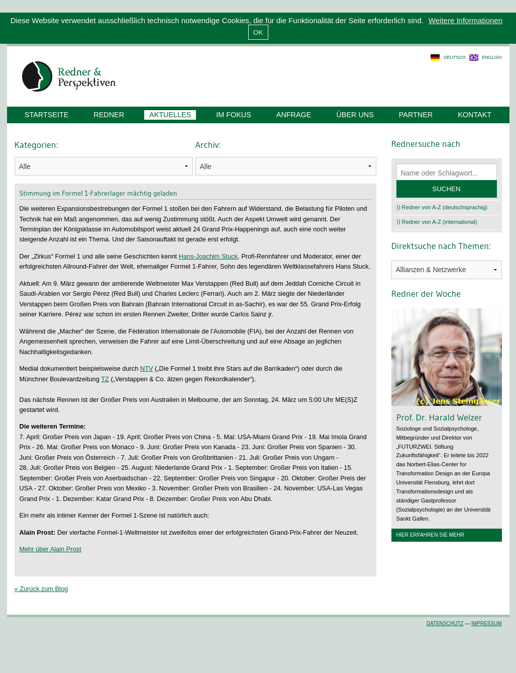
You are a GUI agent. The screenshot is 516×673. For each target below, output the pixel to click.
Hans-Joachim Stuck (208, 256)
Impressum (486, 623)
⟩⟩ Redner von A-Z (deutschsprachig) (442, 207)
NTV (146, 368)
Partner (416, 115)
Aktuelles (170, 115)
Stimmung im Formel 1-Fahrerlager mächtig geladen (98, 193)
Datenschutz (445, 623)
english (491, 57)
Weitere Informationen (465, 20)
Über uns (354, 115)
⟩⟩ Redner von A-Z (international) (436, 222)
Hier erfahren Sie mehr (430, 535)
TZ (105, 379)
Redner (108, 115)
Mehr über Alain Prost (50, 549)
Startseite (46, 115)
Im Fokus (233, 115)
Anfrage (294, 115)
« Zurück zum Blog (41, 589)
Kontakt (474, 115)
